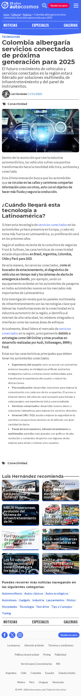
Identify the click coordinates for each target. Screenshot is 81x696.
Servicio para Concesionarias (36, 663)
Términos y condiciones (60, 645)
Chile (23, 673)
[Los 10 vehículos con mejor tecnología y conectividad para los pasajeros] (20, 563)
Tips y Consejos (61, 606)
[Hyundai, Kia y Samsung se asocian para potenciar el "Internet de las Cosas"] (20, 490)
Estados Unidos (67, 673)
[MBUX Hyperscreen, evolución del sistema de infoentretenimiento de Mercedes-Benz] (20, 515)
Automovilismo (12, 593)
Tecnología (11, 36)
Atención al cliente (34, 645)
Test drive (42, 606)
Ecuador (49, 673)
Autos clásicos (33, 593)
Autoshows (9, 600)
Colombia (36, 673)
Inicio (6, 14)
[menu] (76, 5)
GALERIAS (71, 25)
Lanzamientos (55, 600)
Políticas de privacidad (27, 654)
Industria (38, 600)
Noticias (27, 14)
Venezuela (58, 682)
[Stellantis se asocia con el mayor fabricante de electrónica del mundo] (60, 490)
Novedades (9, 606)
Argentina (11, 673)
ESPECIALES (40, 25)
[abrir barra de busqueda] (44, 5)
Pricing (47, 654)
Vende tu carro (58, 5)
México (21, 682)
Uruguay (43, 682)
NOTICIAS (10, 25)
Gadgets (24, 600)
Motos (71, 600)
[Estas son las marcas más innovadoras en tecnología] (60, 539)
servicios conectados (52, 225)
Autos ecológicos (56, 593)
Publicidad (60, 654)
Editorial (16, 14)
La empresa (14, 645)
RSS (58, 663)
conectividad (17, 104)
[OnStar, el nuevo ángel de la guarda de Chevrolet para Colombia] (60, 563)
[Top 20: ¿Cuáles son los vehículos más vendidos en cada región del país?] (60, 515)
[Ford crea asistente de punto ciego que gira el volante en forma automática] (20, 539)
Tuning (6, 613)
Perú (31, 682)
